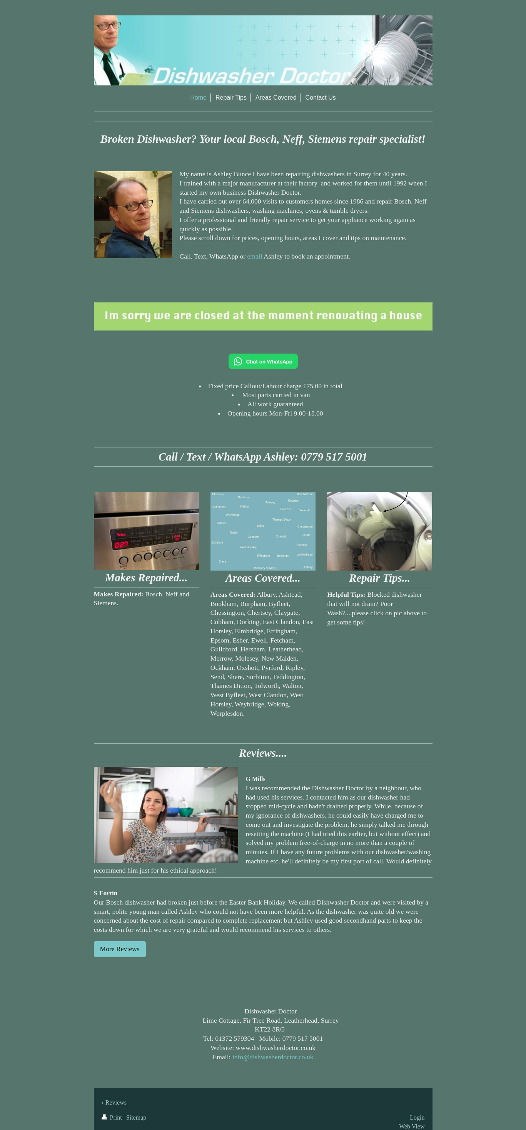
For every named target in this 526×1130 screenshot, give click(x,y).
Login (417, 1117)
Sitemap (136, 1117)
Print (113, 1117)
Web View (411, 1126)
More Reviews (120, 949)
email (254, 256)
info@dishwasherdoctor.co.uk (273, 1057)
